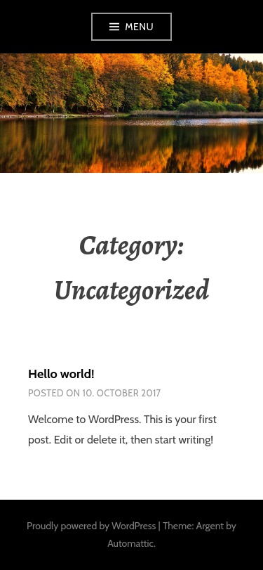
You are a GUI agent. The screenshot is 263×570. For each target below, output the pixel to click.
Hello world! (61, 374)
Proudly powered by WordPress (91, 525)
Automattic (130, 543)
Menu (139, 26)
